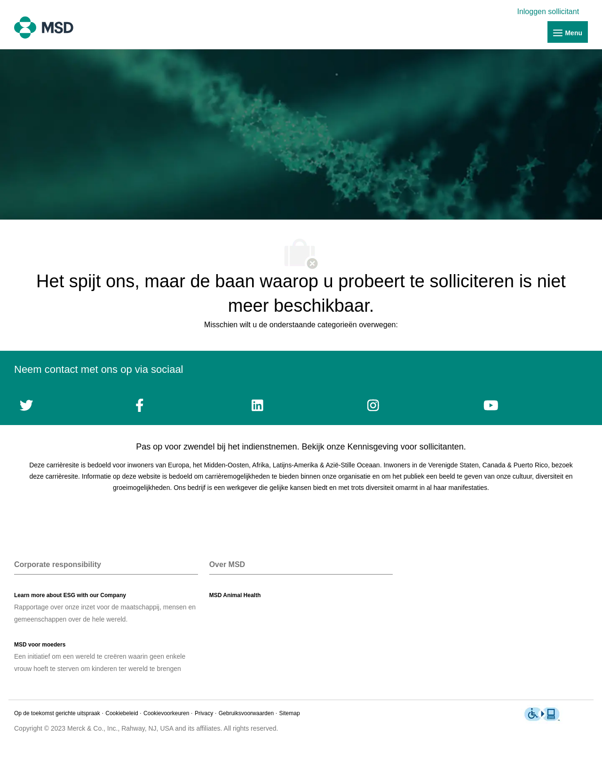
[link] (550, 12)
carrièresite (62, 476)
